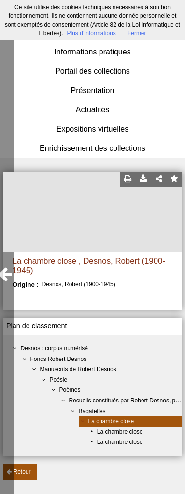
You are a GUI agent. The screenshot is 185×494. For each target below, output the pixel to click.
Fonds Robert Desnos (58, 359)
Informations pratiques (92, 52)
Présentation (92, 90)
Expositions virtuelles (92, 129)
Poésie (59, 379)
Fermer (137, 33)
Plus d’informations (91, 33)
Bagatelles (92, 411)
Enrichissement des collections (92, 148)
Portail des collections (92, 71)
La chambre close (111, 421)
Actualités (92, 110)
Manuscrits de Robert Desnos (78, 369)
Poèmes (70, 390)
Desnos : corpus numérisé (54, 348)
